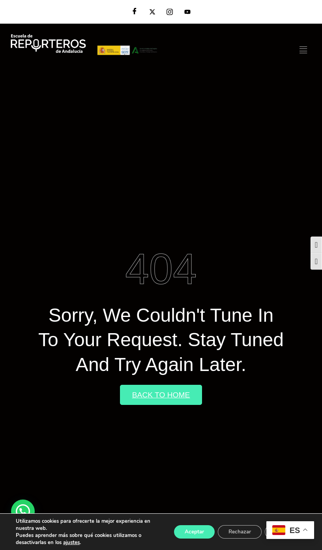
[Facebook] (134, 12)
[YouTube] (187, 12)
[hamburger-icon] (303, 50)
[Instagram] (170, 12)
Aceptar (187, 531)
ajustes (71, 542)
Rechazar (235, 531)
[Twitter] (152, 12)
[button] (23, 511)
